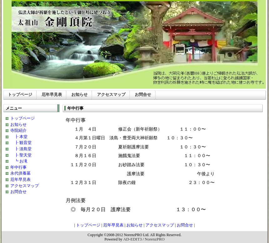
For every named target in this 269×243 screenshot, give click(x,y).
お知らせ (79, 94)
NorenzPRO (155, 239)
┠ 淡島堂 (21, 148)
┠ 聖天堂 (21, 155)
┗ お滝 (19, 161)
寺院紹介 (18, 130)
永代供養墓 (20, 173)
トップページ (20, 94)
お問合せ (143, 94)
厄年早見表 (52, 94)
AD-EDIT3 (132, 239)
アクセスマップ (111, 94)
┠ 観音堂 (21, 142)
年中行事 (18, 167)
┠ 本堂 (19, 136)
